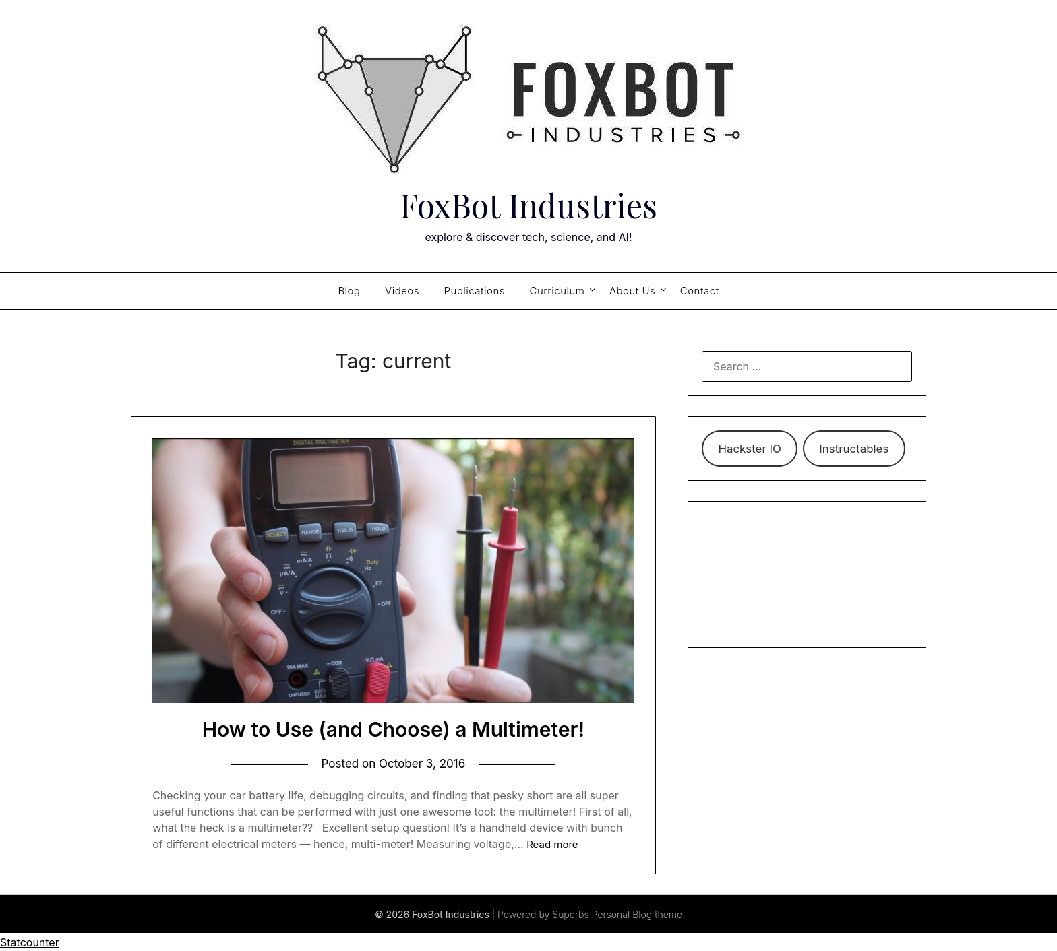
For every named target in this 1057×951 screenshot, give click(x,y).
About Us (632, 290)
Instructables (853, 448)
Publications (475, 290)
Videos (402, 290)
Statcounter (29, 942)
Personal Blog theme (637, 914)
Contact (699, 290)
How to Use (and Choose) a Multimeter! (393, 729)
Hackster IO (749, 448)
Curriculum (557, 290)
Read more (552, 844)
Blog (349, 290)
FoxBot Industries (528, 204)
